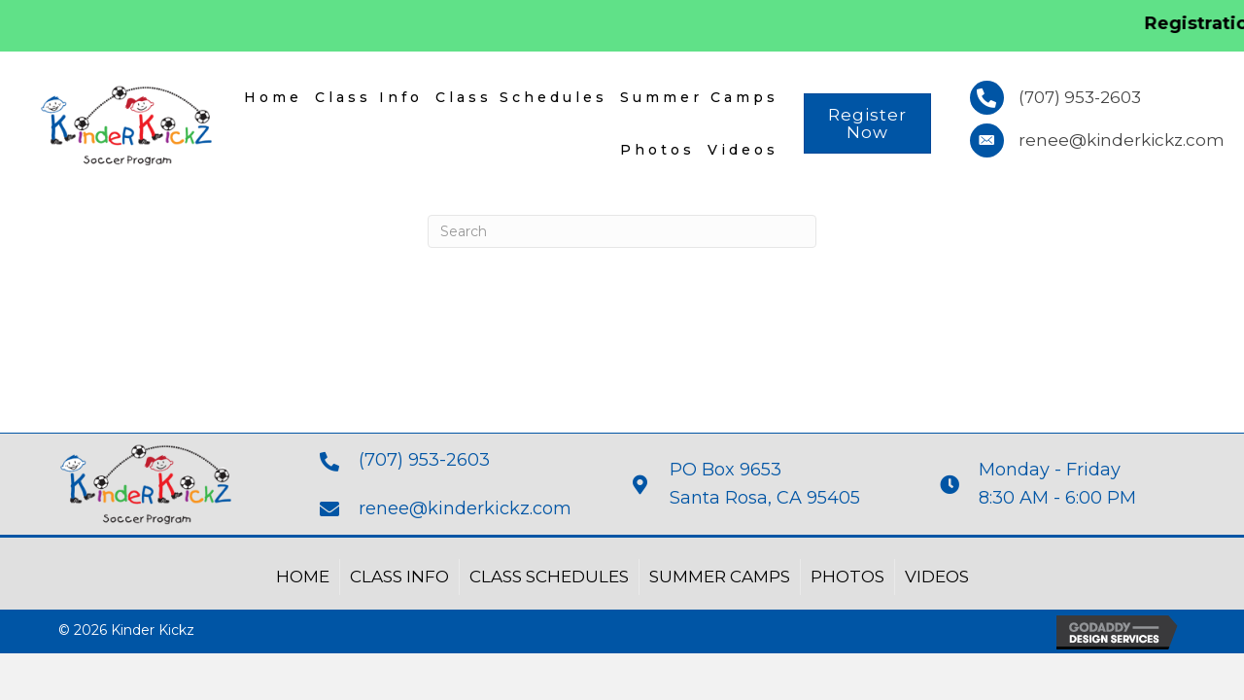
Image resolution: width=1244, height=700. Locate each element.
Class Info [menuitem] (369, 97)
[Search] (622, 231)
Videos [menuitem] (743, 149)
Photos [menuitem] (657, 149)
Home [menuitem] (273, 97)
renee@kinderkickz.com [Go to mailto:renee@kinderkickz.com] (465, 508)
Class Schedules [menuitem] (521, 97)
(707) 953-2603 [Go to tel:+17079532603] (424, 460)
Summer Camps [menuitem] (699, 97)
